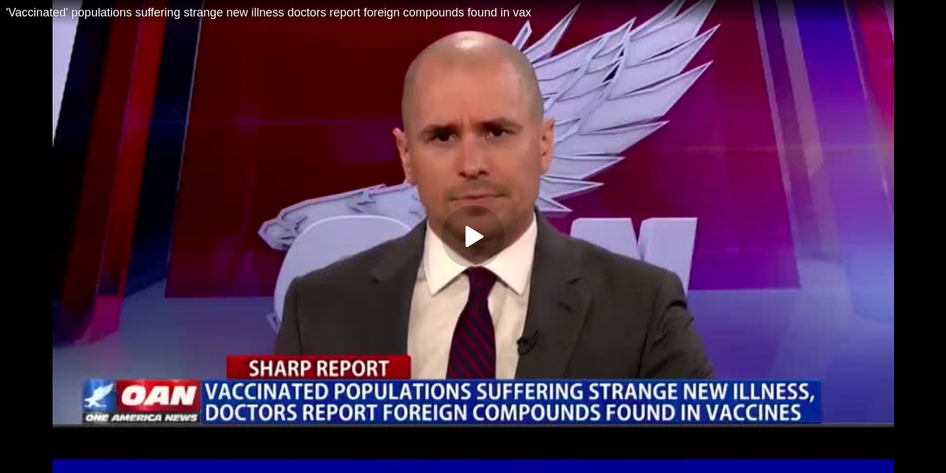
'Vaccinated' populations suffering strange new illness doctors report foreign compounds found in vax (268, 12)
